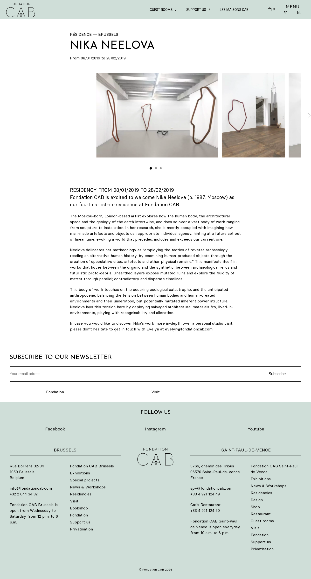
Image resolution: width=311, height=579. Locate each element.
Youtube (256, 429)
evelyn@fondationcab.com (189, 329)
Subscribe (277, 374)
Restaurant (261, 513)
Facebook (55, 429)
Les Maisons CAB (234, 10)
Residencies (80, 494)
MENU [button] (292, 6)
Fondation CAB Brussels (92, 466)
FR (285, 13)
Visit (155, 391)
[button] (157, 115)
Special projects (84, 480)
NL (299, 13)
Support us (196, 10)
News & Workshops (88, 487)
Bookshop (79, 508)
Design (257, 499)
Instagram (155, 429)
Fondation (55, 391)
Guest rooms (161, 10)
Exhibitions (80, 473)
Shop (255, 506)
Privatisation (81, 529)
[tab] (151, 168)
